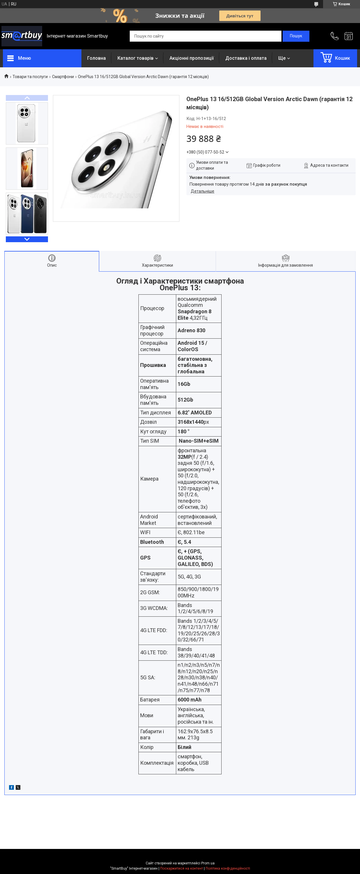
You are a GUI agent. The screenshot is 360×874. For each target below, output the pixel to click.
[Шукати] (296, 36)
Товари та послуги (30, 76)
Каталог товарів (135, 58)
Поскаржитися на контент (181, 868)
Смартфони (63, 76)
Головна (96, 58)
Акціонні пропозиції (192, 58)
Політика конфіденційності (228, 868)
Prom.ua (208, 863)
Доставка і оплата (246, 58)
